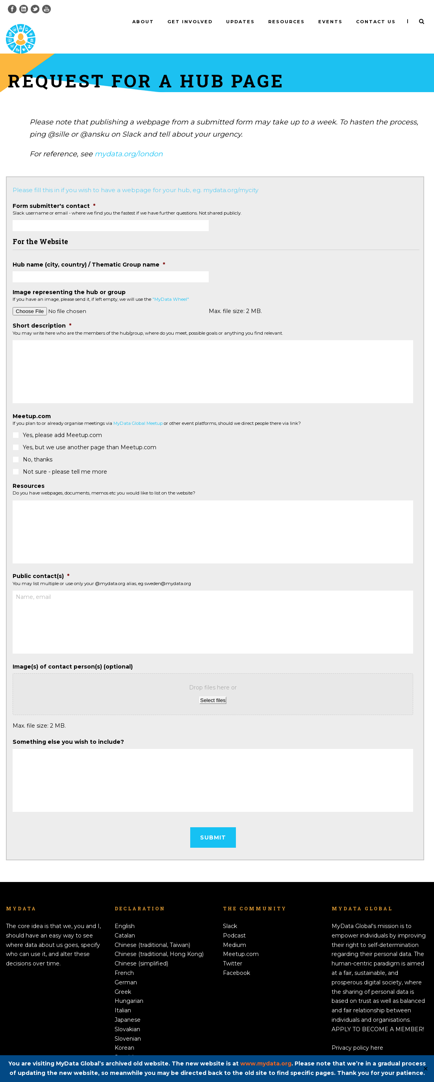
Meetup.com (32, 402)
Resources (286, 21)
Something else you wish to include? (68, 728)
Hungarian (129, 987)
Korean (124, 1034)
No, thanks (37, 446)
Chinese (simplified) (141, 950)
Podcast (234, 922)
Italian (123, 997)
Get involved (190, 21)
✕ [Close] (425, 1068)
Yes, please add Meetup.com (62, 422)
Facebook (236, 959)
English (125, 913)
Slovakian (127, 1015)
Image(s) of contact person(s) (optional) (73, 653)
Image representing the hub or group (69, 279)
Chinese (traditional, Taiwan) (152, 931)
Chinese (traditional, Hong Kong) (159, 941)
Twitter (232, 950)
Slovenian (128, 1025)
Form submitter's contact (54, 192)
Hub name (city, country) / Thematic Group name (89, 251)
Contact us (376, 21)
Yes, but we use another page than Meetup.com (89, 434)
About (143, 21)
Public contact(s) (41, 563)
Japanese (128, 1006)
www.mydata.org (265, 1063)
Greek (123, 978)
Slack (230, 913)
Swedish (126, 1053)
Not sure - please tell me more (65, 458)
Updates (240, 21)
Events (330, 21)
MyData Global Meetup (138, 410)
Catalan (125, 922)
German (126, 969)
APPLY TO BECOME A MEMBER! (378, 1015)
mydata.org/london (129, 141)
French (124, 959)
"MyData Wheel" (170, 286)
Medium (234, 931)
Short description (42, 312)
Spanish (125, 1044)
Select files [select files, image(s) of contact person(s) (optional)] (212, 687)
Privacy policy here (357, 1034)
